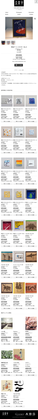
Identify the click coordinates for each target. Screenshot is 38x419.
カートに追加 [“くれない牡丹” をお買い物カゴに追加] (19, 375)
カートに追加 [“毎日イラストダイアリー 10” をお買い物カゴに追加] (19, 121)
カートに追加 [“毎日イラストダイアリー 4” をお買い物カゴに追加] (19, 183)
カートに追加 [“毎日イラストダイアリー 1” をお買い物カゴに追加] (19, 215)
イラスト (20, 69)
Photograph (19, 12)
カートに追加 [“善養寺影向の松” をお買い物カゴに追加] (7, 375)
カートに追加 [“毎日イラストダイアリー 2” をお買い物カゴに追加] (7, 215)
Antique (31, 14)
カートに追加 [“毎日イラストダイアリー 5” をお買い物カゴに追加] (7, 183)
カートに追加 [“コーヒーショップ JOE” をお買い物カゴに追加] (19, 277)
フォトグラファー (4, 332)
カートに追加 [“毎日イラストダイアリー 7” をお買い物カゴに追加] (19, 152)
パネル (27, 368)
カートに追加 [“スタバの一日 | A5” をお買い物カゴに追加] (31, 277)
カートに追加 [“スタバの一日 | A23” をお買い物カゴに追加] (7, 308)
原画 (17, 55)
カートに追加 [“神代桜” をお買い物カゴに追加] (31, 344)
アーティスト (28, 364)
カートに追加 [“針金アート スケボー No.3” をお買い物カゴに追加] (31, 215)
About (6, 12)
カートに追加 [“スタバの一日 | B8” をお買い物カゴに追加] (31, 308)
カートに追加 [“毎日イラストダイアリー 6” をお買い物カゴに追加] (31, 152)
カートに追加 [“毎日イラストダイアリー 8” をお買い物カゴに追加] (7, 152)
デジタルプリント (4, 337)
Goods (19, 14)
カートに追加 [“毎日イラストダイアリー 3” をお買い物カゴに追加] (31, 183)
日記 (5, 114)
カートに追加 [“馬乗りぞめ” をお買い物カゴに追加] (7, 406)
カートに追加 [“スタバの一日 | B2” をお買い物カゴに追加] (19, 308)
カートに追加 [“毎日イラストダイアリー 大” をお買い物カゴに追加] (7, 121)
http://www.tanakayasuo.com (19, 61)
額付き (20, 55)
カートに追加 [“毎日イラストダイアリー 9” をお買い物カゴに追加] (31, 121)
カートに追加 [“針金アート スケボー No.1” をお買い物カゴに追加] (19, 246)
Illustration (31, 12)
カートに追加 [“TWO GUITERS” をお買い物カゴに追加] (19, 406)
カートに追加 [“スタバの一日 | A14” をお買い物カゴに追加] (31, 246)
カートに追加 (18, 65)
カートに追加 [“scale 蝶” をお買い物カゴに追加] (7, 344)
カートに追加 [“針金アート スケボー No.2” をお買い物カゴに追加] (7, 246)
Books (6, 14)
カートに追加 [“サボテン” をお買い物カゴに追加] (31, 375)
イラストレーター (19, 48)
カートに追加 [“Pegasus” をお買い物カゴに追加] (19, 344)
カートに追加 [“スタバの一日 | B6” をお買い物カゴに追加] (7, 277)
